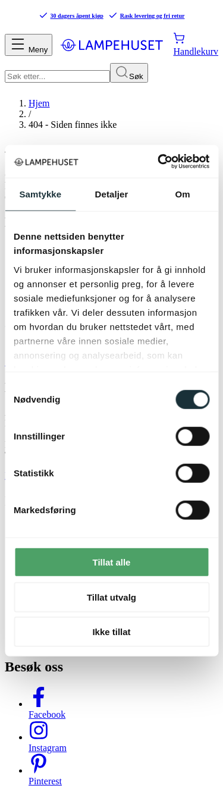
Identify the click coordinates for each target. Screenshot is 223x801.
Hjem (39, 103)
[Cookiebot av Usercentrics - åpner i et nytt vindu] (158, 161)
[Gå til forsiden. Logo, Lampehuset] (112, 44)
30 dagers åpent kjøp (71, 15)
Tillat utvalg (111, 597)
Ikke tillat (111, 632)
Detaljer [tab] (111, 194)
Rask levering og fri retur (146, 15)
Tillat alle (112, 562)
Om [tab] (182, 194)
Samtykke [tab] (40, 194)
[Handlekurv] (195, 44)
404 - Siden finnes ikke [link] (73, 125)
